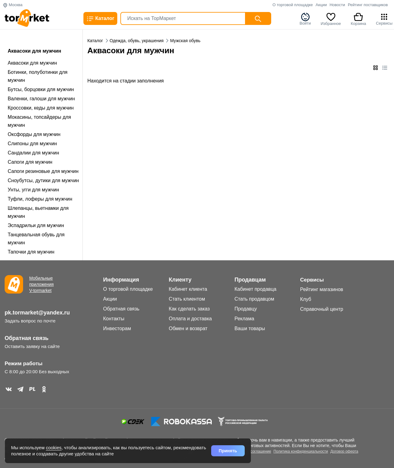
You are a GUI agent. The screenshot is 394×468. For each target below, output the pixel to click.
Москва (12, 4)
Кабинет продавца (255, 289)
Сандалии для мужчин (33, 152)
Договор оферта (344, 451)
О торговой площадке (292, 4)
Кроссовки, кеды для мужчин (41, 107)
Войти (305, 19)
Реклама (244, 318)
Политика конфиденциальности (300, 451)
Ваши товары (250, 328)
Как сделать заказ (189, 308)
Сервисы (384, 19)
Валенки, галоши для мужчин (41, 98)
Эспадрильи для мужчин (36, 225)
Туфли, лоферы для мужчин (40, 199)
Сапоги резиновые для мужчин (43, 171)
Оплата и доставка (190, 318)
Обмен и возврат (188, 328)
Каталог (100, 18)
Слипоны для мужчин (32, 143)
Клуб (305, 299)
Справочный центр (321, 309)
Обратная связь (27, 338)
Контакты (113, 318)
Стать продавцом (254, 299)
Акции (321, 4)
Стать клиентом (187, 299)
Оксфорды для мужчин (34, 134)
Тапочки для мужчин (31, 251)
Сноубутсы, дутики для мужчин (43, 180)
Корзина (358, 19)
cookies (54, 447)
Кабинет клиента (188, 289)
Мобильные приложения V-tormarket (41, 284)
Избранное (331, 19)
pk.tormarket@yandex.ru (37, 313)
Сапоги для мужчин (30, 162)
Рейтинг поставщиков (368, 4)
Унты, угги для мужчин (33, 189)
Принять (228, 450)
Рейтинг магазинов (321, 289)
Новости (337, 4)
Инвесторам (117, 328)
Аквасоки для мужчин (32, 63)
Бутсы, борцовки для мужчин (41, 89)
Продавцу (246, 308)
